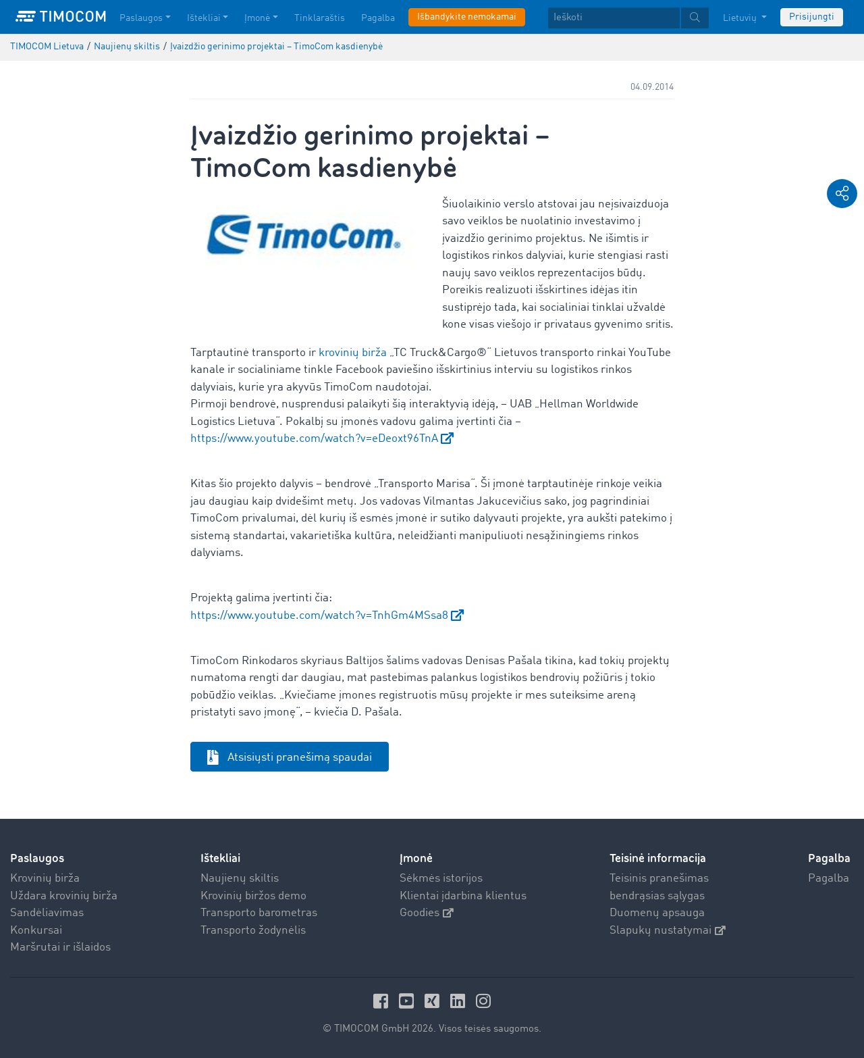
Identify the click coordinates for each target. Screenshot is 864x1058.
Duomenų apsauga (657, 913)
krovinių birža (353, 353)
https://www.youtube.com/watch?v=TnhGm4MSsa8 (319, 616)
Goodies (427, 913)
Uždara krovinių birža (63, 896)
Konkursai (36, 930)
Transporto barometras (258, 913)
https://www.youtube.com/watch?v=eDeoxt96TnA (314, 439)
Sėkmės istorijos (441, 878)
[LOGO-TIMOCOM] (61, 17)
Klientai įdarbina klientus (463, 896)
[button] (842, 193)
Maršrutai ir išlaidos (60, 947)
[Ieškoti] (613, 18)
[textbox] (628, 18)
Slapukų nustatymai (668, 930)
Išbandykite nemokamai (466, 17)
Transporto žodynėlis (253, 930)
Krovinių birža (45, 878)
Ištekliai (220, 858)
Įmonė (416, 858)
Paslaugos (37, 858)
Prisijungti (811, 17)
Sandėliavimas (47, 913)
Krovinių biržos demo (253, 896)
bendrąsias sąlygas (657, 896)
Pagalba (828, 878)
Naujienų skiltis (239, 878)
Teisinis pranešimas (659, 878)
